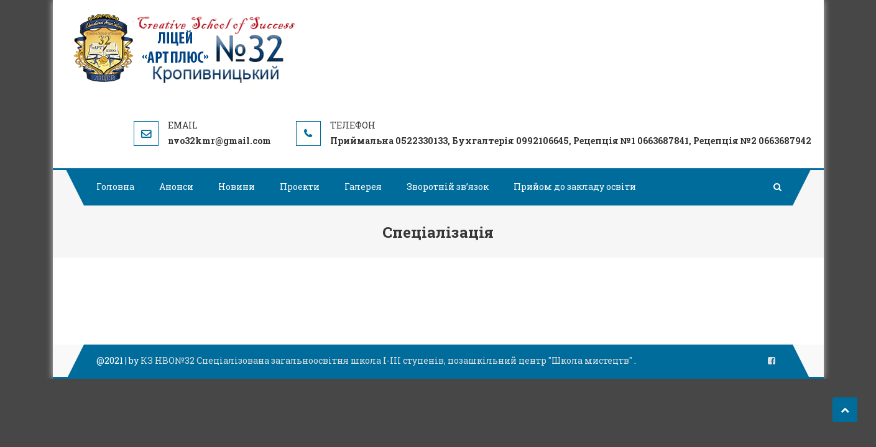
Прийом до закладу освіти (575, 186)
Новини (236, 186)
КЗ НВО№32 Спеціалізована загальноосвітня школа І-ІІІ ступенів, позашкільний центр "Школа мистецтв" (387, 360)
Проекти (300, 186)
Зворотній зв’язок (448, 186)
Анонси (176, 186)
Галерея (363, 186)
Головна (115, 186)
